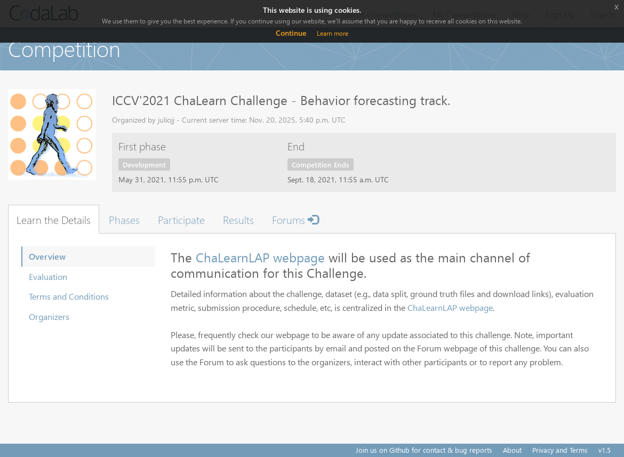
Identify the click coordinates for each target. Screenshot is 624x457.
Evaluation (48, 276)
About (512, 449)
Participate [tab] (181, 219)
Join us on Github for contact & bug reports (424, 449)
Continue (291, 33)
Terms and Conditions (69, 296)
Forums (295, 219)
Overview (47, 256)
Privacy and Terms (560, 449)
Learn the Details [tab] (54, 219)
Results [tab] (238, 219)
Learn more (332, 33)
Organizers (49, 316)
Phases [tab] (124, 219)
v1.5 (604, 449)
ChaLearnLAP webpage (260, 257)
